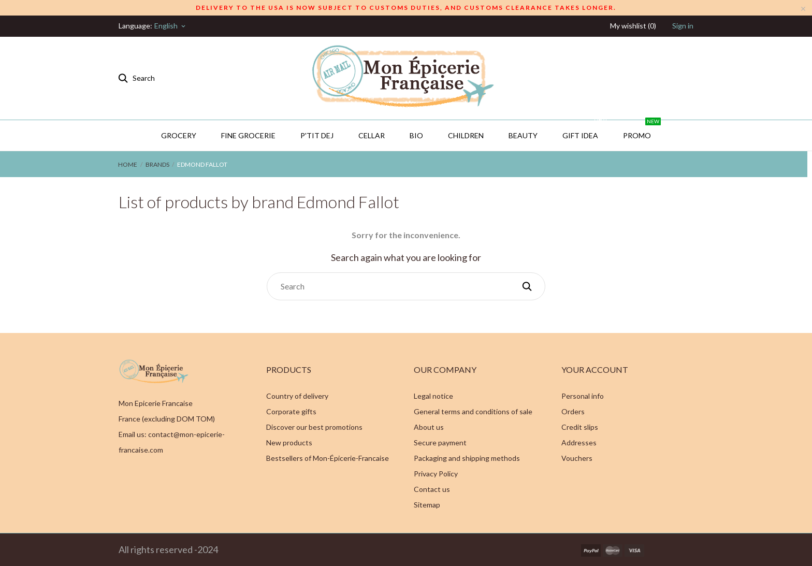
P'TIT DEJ (317, 135)
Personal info (582, 395)
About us (429, 427)
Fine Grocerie (248, 135)
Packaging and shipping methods (467, 458)
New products (289, 442)
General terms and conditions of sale (473, 411)
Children (466, 135)
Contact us (432, 489)
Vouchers (576, 458)
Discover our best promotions (314, 427)
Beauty (523, 135)
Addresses (579, 442)
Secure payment (440, 442)
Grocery (178, 135)
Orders (573, 411)
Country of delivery (297, 395)
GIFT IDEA (585, 130)
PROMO (642, 130)
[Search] (406, 286)
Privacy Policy (436, 473)
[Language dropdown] (170, 26)
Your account (594, 369)
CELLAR (371, 135)
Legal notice (433, 395)
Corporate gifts (291, 411)
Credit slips (579, 427)
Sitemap (427, 504)
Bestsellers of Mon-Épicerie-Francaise (327, 458)
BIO (416, 135)
